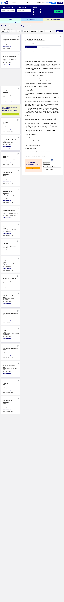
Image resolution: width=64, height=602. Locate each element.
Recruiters (60, 2)
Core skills (13, 31)
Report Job (46, 163)
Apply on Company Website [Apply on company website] (31, 47)
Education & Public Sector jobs (10, 22)
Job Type (35, 7)
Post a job (39, 2)
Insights (26, 2)
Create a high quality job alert (10, 114)
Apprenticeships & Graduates (53, 19)
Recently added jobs (10, 19)
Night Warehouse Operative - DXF (34, 39)
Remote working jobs (32, 19)
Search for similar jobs (45, 47)
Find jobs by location (22, 7)
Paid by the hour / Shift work (32, 22)
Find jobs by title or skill (7, 7)
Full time (42, 9)
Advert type (26, 31)
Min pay (19, 31)
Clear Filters (59, 31)
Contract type (48, 31)
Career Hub (13, 2)
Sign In (53, 2)
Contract (43, 12)
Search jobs (58, 11)
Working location (34, 31)
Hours (41, 31)
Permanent (36, 12)
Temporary (36, 14)
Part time (36, 9)
